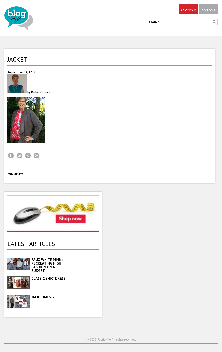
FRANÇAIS (208, 9)
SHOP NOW (188, 9)
